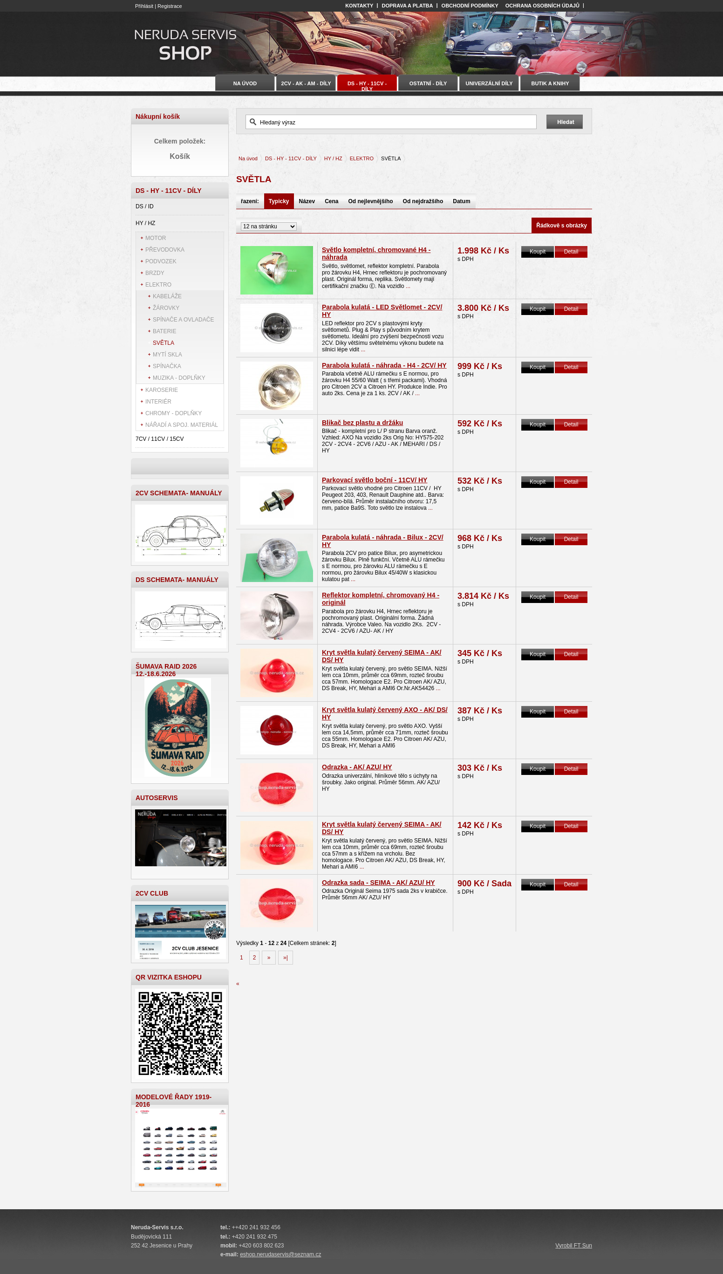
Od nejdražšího (423, 201)
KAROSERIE (161, 390)
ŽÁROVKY (166, 308)
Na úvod (248, 158)
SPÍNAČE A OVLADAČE (183, 319)
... (407, 286)
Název (307, 201)
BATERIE (164, 331)
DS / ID (145, 206)
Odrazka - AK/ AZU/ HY (357, 767)
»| (285, 957)
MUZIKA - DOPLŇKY (179, 378)
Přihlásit (144, 6)
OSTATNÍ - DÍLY (428, 83)
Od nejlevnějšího (370, 201)
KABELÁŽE (167, 296)
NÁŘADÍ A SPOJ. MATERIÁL (181, 425)
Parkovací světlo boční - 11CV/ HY (374, 480)
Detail (571, 251)
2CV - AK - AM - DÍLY (306, 83)
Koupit (538, 251)
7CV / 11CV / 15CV (160, 439)
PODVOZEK (161, 261)
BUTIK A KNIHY (550, 83)
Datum (461, 201)
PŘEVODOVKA (164, 250)
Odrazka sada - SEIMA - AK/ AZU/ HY (378, 882)
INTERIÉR (158, 401)
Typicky (279, 201)
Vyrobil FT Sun (573, 1245)
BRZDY (154, 273)
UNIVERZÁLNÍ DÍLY (488, 83)
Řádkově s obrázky (561, 225)
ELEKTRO (158, 284)
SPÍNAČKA (167, 366)
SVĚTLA (163, 343)
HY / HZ (145, 223)
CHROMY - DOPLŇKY (173, 413)
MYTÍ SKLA (167, 354)
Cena (331, 201)
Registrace (169, 6)
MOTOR (155, 238)
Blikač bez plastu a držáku (362, 422)
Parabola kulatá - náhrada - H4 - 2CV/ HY (384, 365)
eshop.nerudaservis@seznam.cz (280, 1254)
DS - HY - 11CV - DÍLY (291, 158)
